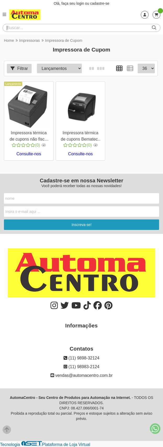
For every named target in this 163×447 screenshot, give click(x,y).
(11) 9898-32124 (81, 358)
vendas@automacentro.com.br (81, 375)
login (80, 3)
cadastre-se (99, 3)
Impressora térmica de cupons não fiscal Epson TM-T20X (29, 137)
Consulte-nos (28, 154)
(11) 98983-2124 (81, 366)
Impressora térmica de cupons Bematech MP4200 (80, 137)
